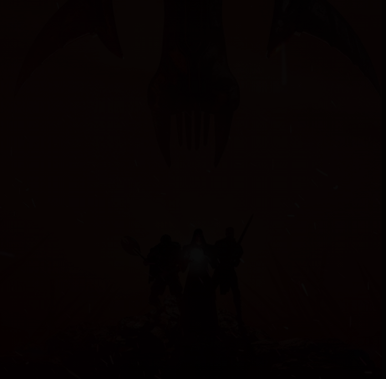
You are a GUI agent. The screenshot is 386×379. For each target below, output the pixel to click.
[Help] (344, 13)
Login (319, 13)
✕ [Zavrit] (370, 39)
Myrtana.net (48, 12)
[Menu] (12, 13)
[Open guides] (8, 300)
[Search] (294, 13)
